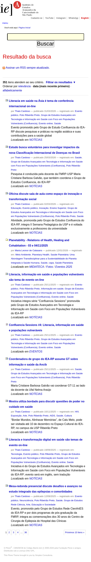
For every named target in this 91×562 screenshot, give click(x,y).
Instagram (61, 18)
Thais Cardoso (22, 111)
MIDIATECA (36, 266)
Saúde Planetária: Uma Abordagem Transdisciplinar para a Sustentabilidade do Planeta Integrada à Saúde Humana (44, 258)
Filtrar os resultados (59, 82)
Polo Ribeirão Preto (29, 115)
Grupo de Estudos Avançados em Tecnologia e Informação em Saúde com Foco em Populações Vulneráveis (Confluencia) (43, 119)
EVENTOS (35, 351)
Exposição (16, 415)
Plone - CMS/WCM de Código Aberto (22, 548)
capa (51, 262)
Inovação (44, 208)
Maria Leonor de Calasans (28, 250)
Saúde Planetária (64, 262)
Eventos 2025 (63, 266)
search (84, 23)
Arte (25, 415)
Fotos (49, 266)
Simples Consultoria (43, 555)
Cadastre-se (36, 18)
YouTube (49, 18)
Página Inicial (24, 28)
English (85, 18)
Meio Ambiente (23, 254)
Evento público (30, 208)
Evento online (46, 123)
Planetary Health (40, 254)
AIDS (52, 415)
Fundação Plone (66, 548)
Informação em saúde (52, 288)
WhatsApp (73, 18)
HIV (77, 411)
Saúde (57, 123)
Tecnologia (16, 454)
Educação (16, 208)
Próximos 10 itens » (74, 532)
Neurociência (26, 500)
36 (25, 532)
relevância (24, 86)
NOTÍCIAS (35, 139)
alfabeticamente (12, 90)
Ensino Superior (58, 208)
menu (5, 23)
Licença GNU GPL (26, 551)
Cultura (68, 415)
